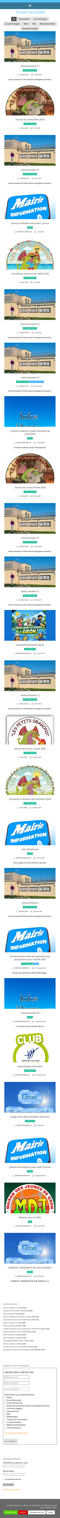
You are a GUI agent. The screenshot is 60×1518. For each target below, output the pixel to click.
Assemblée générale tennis (30, 644)
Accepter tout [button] (10, 1512)
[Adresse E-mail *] (16, 1377)
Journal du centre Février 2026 (30, 487)
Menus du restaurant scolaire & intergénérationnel (27, 1405)
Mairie (26, 24)
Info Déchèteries (30, 849)
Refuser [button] (23, 1512)
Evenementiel (24, 19)
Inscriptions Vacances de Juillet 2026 (30, 273)
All (14, 19)
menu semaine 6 (30, 902)
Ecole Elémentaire (13, 1403)
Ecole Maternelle (12, 1400)
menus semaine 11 (29, 695)
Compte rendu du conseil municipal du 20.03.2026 (30, 432)
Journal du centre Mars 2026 (30, 119)
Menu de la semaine (47, 24)
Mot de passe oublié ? (12, 1489)
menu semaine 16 (30, 169)
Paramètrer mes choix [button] (37, 1512)
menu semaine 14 (30, 377)
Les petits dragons (12, 24)
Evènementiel (11, 1411)
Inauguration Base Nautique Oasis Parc (30, 1116)
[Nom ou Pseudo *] (16, 1383)
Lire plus (50, 1512)
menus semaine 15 (29, 323)
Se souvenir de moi (12, 1479)
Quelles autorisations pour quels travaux (30, 1166)
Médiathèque (11, 1416)
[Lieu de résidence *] (16, 1389)
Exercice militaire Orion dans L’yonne (30, 223)
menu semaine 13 (30, 537)
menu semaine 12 (30, 591)
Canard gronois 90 (30, 1012)
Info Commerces (12, 1427)
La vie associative (40, 19)
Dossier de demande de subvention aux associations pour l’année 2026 (30, 958)
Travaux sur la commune (15, 1419)
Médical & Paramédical (15, 1425)
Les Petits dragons (13, 1408)
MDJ (34, 24)
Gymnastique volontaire (30, 1066)
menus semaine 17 (29, 65)
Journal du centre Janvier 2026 (30, 748)
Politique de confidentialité (16, 1433)
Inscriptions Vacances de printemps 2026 (30, 798)
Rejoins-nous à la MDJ (30, 1217)
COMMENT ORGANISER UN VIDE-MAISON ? (30, 1267)
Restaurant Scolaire (30, 28)
